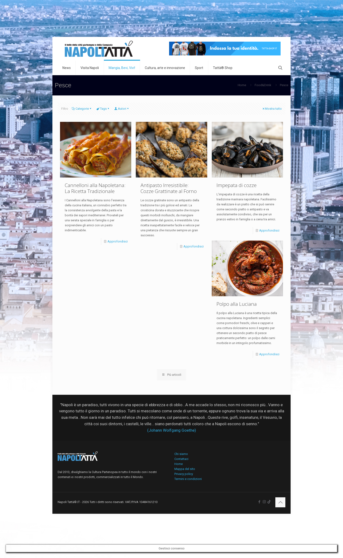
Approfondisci (117, 241)
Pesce (284, 85)
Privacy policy (183, 474)
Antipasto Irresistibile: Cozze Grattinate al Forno (169, 188)
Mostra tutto (272, 108)
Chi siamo (181, 454)
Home (242, 85)
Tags (103, 108)
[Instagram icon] (264, 502)
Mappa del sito (184, 469)
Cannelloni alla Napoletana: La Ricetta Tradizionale (95, 188)
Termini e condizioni (188, 479)
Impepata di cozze (237, 185)
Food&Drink (263, 85)
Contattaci (181, 459)
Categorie (82, 108)
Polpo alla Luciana (237, 304)
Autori (121, 108)
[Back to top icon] (280, 502)
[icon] (269, 502)
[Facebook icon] (259, 502)
